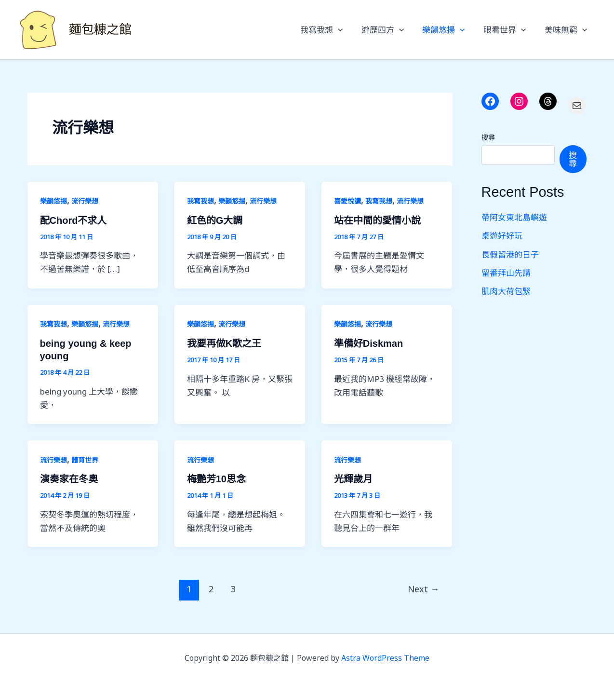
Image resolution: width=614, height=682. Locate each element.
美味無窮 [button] (567, 30)
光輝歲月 (353, 479)
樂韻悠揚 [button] (448, 30)
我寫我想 (200, 200)
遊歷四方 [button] (390, 30)
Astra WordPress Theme (385, 658)
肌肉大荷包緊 (506, 291)
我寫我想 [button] (331, 30)
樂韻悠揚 (53, 200)
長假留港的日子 (510, 254)
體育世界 (84, 459)
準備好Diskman (368, 343)
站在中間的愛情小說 (377, 220)
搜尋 (488, 137)
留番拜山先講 (506, 272)
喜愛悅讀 (347, 200)
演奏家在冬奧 (69, 479)
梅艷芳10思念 (216, 479)
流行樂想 (84, 200)
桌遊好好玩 (501, 235)
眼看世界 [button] (508, 30)
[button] (347, 30)
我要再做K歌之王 (224, 343)
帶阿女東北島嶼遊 (514, 217)
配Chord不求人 (73, 220)
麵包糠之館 (100, 29)
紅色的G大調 (215, 220)
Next (423, 589)
